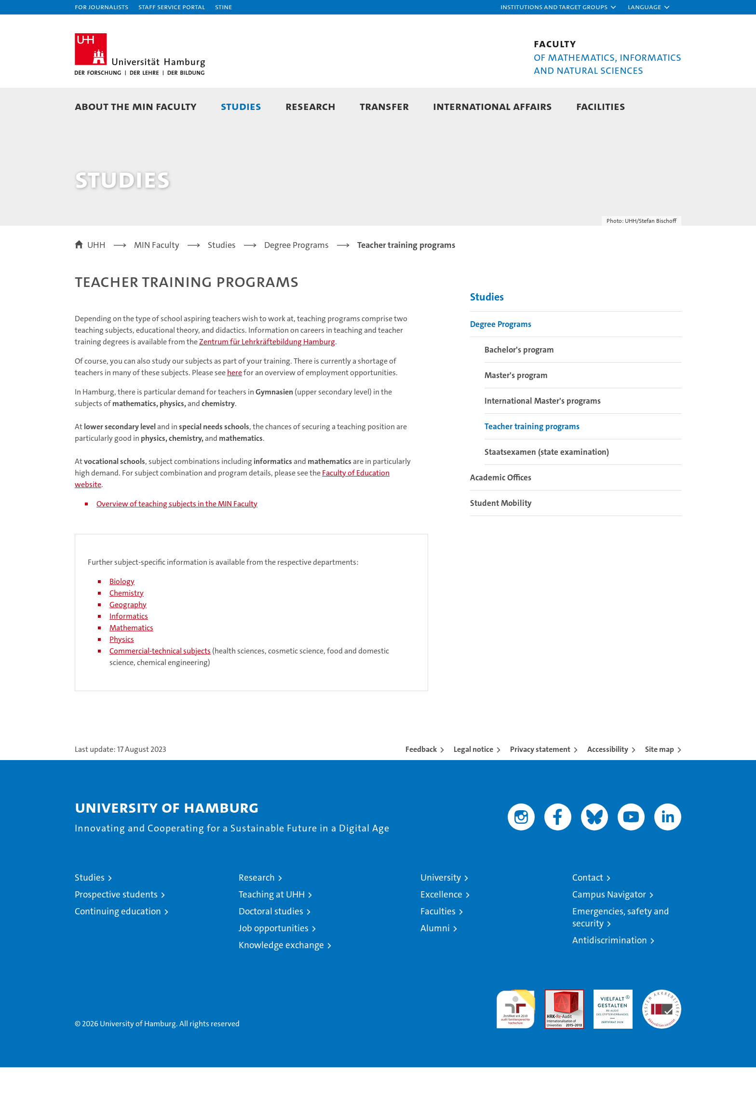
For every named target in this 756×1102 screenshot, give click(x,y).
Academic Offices (500, 512)
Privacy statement (540, 784)
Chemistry (126, 628)
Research (310, 106)
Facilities (600, 106)
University (440, 912)
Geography (128, 639)
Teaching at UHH (272, 929)
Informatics (128, 651)
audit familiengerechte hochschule (515, 1039)
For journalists (101, 6)
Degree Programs (500, 359)
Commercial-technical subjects (160, 685)
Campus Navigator (609, 929)
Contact (587, 912)
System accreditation (661, 1034)
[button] (558, 7)
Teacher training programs (532, 461)
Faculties (438, 946)
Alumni (435, 963)
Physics (121, 674)
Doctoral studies (271, 946)
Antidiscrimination (609, 975)
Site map (659, 784)
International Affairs (492, 106)
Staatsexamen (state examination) (547, 486)
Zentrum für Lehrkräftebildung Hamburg (267, 376)
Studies (241, 106)
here (234, 407)
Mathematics (131, 662)
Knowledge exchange (281, 980)
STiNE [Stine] (223, 6)
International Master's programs (543, 435)
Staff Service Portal (171, 6)
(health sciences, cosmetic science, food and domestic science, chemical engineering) (249, 691)
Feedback (421, 784)
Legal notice (473, 784)
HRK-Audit (611, 1029)
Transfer (384, 106)
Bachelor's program (519, 384)
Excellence (441, 929)
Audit (554, 1029)
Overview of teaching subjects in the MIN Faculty (176, 538)
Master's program (516, 410)
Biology (122, 616)
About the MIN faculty (136, 106)
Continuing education (118, 946)
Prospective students (116, 929)
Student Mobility (501, 537)
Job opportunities (274, 963)
